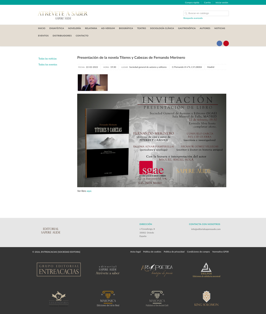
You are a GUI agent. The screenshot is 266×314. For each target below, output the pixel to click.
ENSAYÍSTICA (57, 28)
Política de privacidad (174, 251)
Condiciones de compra (198, 251)
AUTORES (205, 28)
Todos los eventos (47, 64)
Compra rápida (192, 2)
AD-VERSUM (108, 28)
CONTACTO (82, 35)
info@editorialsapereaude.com (206, 229)
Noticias (219, 28)
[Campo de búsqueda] (206, 13)
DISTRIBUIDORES (62, 35)
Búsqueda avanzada (193, 18)
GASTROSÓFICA (187, 28)
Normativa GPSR (220, 251)
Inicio (41, 28)
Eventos (43, 35)
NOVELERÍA (74, 28)
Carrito (207, 2)
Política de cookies (152, 251)
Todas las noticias (47, 58)
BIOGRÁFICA (126, 28)
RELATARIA (91, 28)
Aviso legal (135, 251)
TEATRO (141, 28)
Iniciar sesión (222, 2)
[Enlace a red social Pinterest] (226, 43)
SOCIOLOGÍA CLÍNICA (162, 28)
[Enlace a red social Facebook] (219, 43)
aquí (89, 190)
